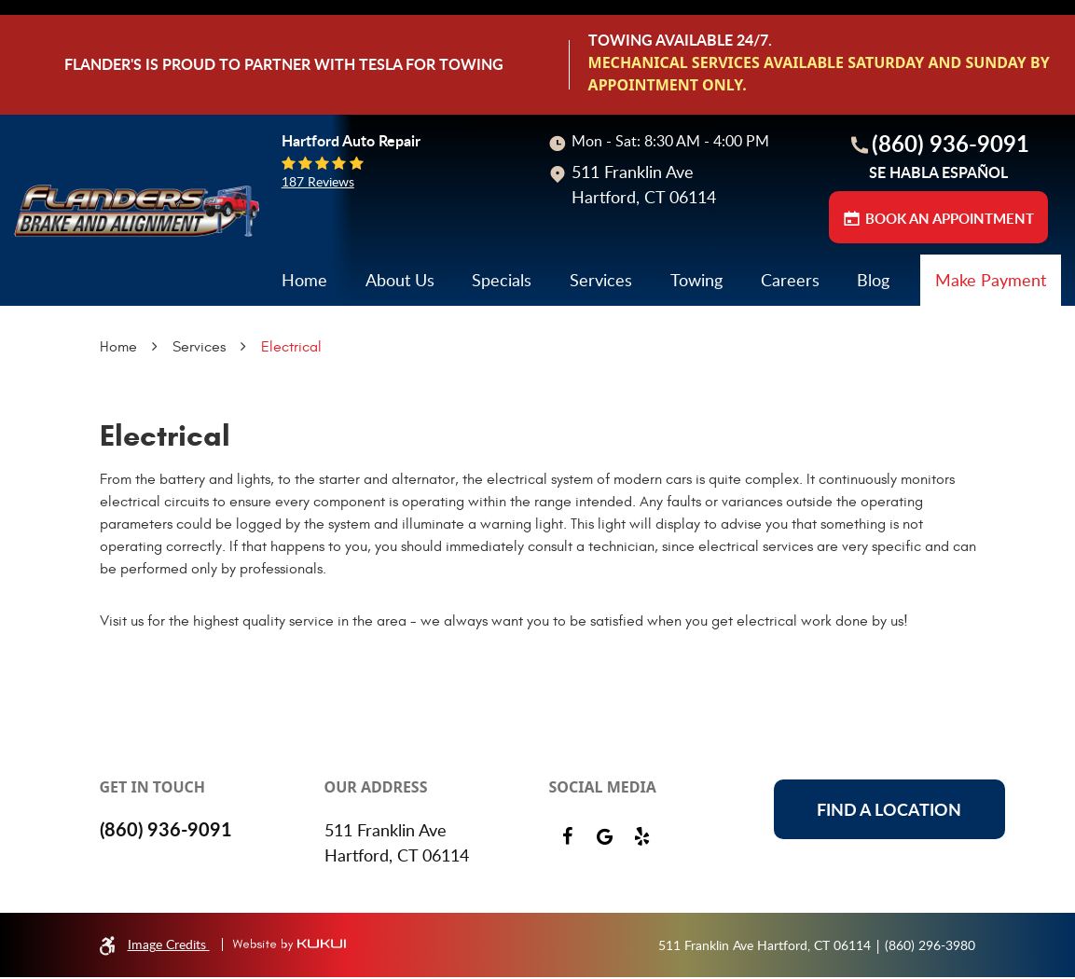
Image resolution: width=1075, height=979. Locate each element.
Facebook (567, 838)
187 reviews (318, 234)
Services (601, 332)
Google (605, 838)
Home (304, 332)
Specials (501, 332)
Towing (696, 332)
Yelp (642, 838)
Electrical (291, 399)
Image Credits (169, 946)
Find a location (889, 811)
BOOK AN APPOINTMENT (949, 271)
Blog (873, 332)
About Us (399, 332)
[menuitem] (304, 332)
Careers (790, 332)
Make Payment (990, 332)
